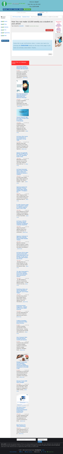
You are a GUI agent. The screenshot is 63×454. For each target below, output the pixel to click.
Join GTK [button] (10, 9)
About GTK (16, 9)
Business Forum (26, 16)
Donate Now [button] (27, 9)
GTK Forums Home (16, 16)
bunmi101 (21, 25)
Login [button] (5, 9)
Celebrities (4, 27)
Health (4, 35)
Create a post (5, 40)
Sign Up (30, 451)
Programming (5, 32)
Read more (25, 77)
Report (50, 54)
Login (26, 451)
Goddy (43, 449)
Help (21, 9)
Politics (4, 24)
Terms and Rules (13, 451)
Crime (3, 29)
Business (24, 62)
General (4, 21)
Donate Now (50, 451)
